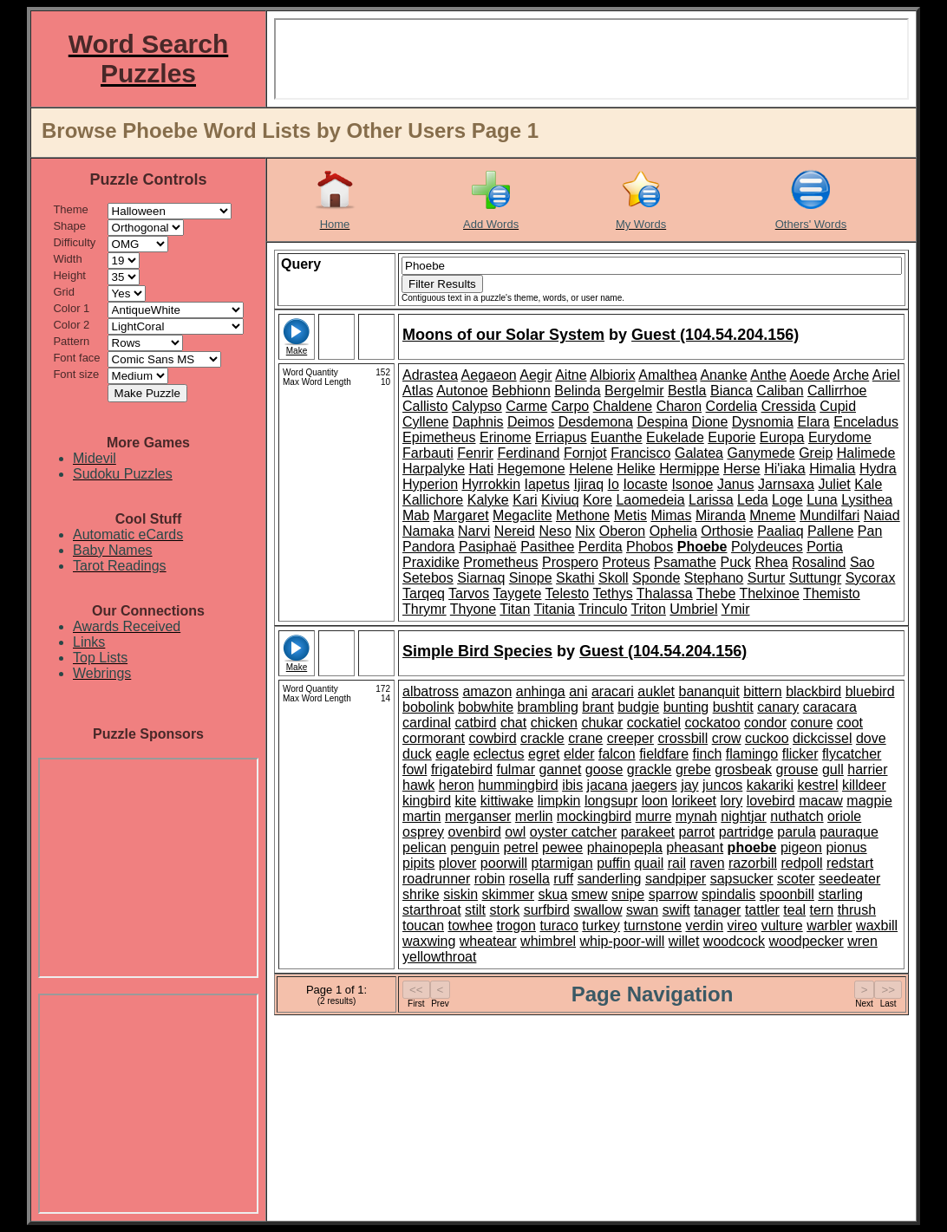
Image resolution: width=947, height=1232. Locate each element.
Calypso (477, 406)
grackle (649, 769)
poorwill (503, 863)
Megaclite (522, 515)
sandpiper (675, 878)
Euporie (731, 437)
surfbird (547, 910)
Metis (630, 515)
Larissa (711, 499)
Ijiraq (588, 484)
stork (505, 910)
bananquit (708, 691)
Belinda (577, 390)
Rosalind (819, 562)
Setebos (428, 577)
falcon (617, 753)
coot (850, 722)
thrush (857, 910)
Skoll (613, 577)
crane (585, 738)
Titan (515, 609)
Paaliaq (780, 531)
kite (465, 800)
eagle (452, 753)
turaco (558, 925)
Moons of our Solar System (503, 334)
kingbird (426, 800)
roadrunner (436, 878)
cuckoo (767, 738)
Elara (813, 421)
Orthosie (727, 531)
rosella (529, 878)
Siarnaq (481, 577)
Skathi (575, 577)
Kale (868, 484)
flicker (800, 753)
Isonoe (692, 484)
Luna (822, 499)
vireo (743, 925)
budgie (638, 707)
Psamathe (685, 562)
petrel (521, 847)
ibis (572, 785)
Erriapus (561, 437)
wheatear (488, 941)
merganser (478, 816)
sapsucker (742, 878)
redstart (849, 863)
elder (579, 753)
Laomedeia (650, 499)
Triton (648, 609)
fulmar (516, 769)
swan (642, 910)
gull (833, 769)
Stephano (714, 577)
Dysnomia (763, 421)
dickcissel (822, 738)
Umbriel (693, 609)
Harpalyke (433, 468)
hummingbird (518, 785)
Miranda (721, 515)
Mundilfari (829, 515)
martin (421, 816)
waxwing (428, 941)
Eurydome (840, 437)
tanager (717, 910)
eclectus (499, 753)
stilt (475, 910)
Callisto (424, 406)
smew (589, 894)
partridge (746, 832)
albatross (430, 691)
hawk (418, 785)
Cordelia (732, 406)
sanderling (610, 878)
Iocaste (645, 484)
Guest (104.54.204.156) (715, 334)
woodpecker (805, 941)
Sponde (656, 577)
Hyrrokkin (490, 484)
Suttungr (815, 577)
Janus (735, 484)
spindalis (728, 894)
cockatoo (713, 722)
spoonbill (787, 894)
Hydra (878, 468)
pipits (418, 863)
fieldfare (664, 753)
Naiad (882, 515)
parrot (696, 832)
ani (578, 691)
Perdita (600, 546)
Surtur (767, 577)
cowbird (492, 738)
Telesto (567, 593)
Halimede (866, 453)
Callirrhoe (836, 390)
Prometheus (500, 562)
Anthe (768, 375)
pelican (424, 847)
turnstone (653, 925)
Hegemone (531, 468)
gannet (560, 769)
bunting (686, 707)
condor (765, 722)
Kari (525, 499)
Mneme (772, 515)
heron (456, 785)
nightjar (743, 816)
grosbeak (743, 769)
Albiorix (612, 375)
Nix (585, 531)
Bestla (687, 390)
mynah (696, 816)
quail (648, 863)
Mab (415, 515)
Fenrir (475, 453)
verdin (705, 925)
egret (543, 753)
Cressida (788, 406)
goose (604, 769)
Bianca (731, 390)
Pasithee (547, 546)
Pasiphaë (488, 546)
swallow (597, 910)
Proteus (626, 562)
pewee (562, 847)
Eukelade (675, 437)
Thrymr (424, 609)
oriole (844, 816)
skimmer (508, 894)
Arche (851, 375)
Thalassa (665, 593)
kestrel (817, 785)
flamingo (752, 753)
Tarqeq (423, 593)
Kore (597, 499)
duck (417, 753)
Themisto (831, 593)
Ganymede (760, 453)
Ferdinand (528, 453)
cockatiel (654, 722)
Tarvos (468, 593)
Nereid (514, 531)
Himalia (832, 468)
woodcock (734, 941)
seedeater (849, 878)
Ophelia (673, 531)
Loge (787, 499)
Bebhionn (521, 390)
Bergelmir (633, 390)
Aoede (810, 375)
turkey (601, 925)
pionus (846, 847)
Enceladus (865, 421)
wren (862, 941)
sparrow (673, 894)
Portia (825, 546)
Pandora (428, 546)
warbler (829, 925)
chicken (554, 722)
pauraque (849, 832)
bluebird (870, 691)
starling (840, 894)
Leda (752, 499)
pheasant (694, 847)
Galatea (699, 453)
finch (707, 753)
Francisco (640, 453)
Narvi (474, 531)
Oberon (622, 531)
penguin (475, 847)
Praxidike (431, 562)
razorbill (752, 863)
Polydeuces (767, 546)
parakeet (648, 832)
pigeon (801, 847)
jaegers (653, 785)
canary (778, 707)
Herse (742, 468)
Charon (679, 406)
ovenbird (473, 832)
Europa (782, 437)
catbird (475, 722)
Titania (553, 609)
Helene (591, 468)
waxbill (877, 925)
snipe (627, 894)
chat (513, 722)
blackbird (813, 691)
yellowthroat (439, 956)
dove (871, 738)
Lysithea (866, 499)
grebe (693, 769)
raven (707, 863)
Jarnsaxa (786, 484)
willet (684, 941)
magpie (868, 800)
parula (796, 832)
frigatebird (462, 769)
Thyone (473, 609)
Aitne (570, 375)
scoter (796, 878)
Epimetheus (439, 437)
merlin (534, 816)
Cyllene (425, 421)
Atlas (418, 390)
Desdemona (595, 421)
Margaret (461, 515)
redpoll (801, 863)
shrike (421, 894)
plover (458, 863)
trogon (516, 925)
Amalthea (667, 375)
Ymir (736, 609)
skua (553, 894)
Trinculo (602, 609)
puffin (613, 863)
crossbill (682, 738)
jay (689, 785)
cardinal (426, 722)
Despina (662, 421)
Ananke (723, 375)
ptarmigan (562, 863)
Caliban (779, 390)
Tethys (612, 593)
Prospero (570, 562)
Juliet (834, 484)
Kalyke (488, 499)
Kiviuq (560, 499)
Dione (710, 421)
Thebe (715, 593)
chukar (602, 722)
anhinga (540, 691)
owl (515, 832)
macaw (821, 800)
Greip (816, 453)
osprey (423, 832)
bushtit (733, 707)
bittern (762, 691)
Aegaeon (489, 375)
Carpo (571, 406)
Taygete (517, 593)
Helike (636, 468)
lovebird (771, 800)
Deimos (530, 421)
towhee (470, 925)
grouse (797, 769)
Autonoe (462, 390)
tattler (762, 910)
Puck (735, 562)
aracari (612, 691)
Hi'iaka (785, 468)
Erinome (506, 437)
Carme (526, 406)
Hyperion (430, 484)
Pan (870, 531)
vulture (782, 925)
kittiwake (506, 800)
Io (613, 484)
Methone (583, 515)
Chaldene (623, 406)
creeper (630, 738)
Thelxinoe (769, 593)
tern (822, 910)
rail (677, 863)
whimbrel (548, 941)
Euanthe (617, 437)
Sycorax (871, 577)
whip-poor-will (622, 941)
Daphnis (478, 421)
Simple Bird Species (477, 651)
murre (654, 816)
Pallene (830, 531)
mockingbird (594, 816)
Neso (555, 531)
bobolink (428, 707)
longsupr (611, 800)
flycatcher (851, 753)
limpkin (559, 800)
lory (731, 800)
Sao (862, 562)
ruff (563, 878)
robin (490, 878)
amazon (487, 691)
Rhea (770, 562)
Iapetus (547, 484)
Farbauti (428, 453)
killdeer (864, 785)
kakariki (770, 785)
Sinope (530, 577)
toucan (423, 925)
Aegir (535, 375)
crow (726, 738)
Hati (480, 468)
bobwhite (485, 707)
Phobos (649, 546)
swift (676, 910)
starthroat (431, 910)
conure (811, 722)
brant (597, 707)
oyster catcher (573, 832)
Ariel (886, 375)
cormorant (433, 738)
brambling (548, 707)
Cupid (838, 406)
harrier (867, 769)
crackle (542, 738)
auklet (656, 691)
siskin (460, 894)
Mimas (670, 515)
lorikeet (693, 800)
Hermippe (689, 468)
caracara (830, 707)
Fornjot (585, 453)
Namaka (428, 531)
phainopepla (625, 847)
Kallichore (432, 499)
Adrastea (430, 375)
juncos (722, 785)
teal (794, 910)
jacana (607, 785)
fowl (414, 769)
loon (655, 800)
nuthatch (796, 816)
